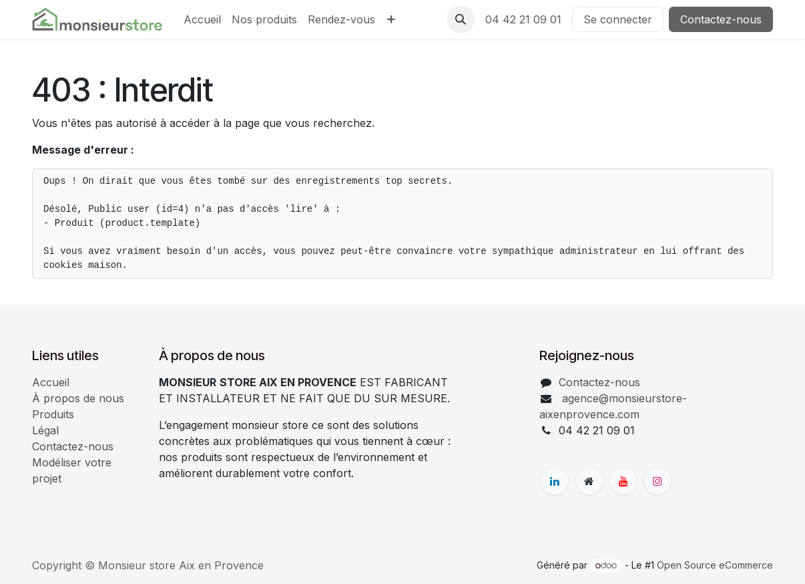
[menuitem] (202, 19)
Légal (45, 430)
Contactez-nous (721, 19)
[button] (461, 19)
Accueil (50, 382)
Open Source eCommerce (715, 565)
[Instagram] (657, 481)
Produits (53, 414)
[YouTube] (623, 481)
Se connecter (617, 19)
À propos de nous (78, 398)
